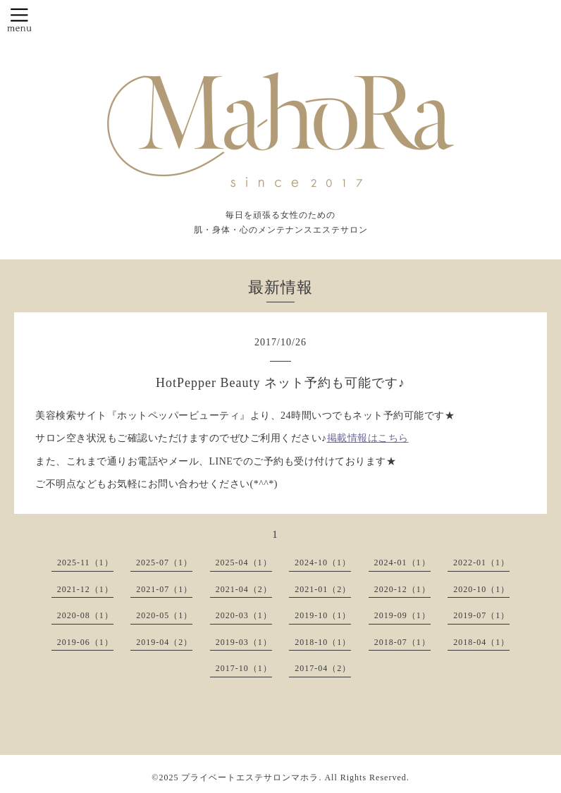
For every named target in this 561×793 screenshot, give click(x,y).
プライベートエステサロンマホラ (250, 777)
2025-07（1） (164, 562)
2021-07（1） (164, 589)
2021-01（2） (323, 589)
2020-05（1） (164, 615)
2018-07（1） (402, 642)
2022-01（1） (481, 562)
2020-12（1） (402, 589)
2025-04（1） (244, 562)
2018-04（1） (481, 642)
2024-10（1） (323, 562)
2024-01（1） (402, 562)
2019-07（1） (481, 615)
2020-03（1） (244, 615)
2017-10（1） (244, 668)
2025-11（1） (85, 562)
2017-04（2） (323, 668)
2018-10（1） (323, 642)
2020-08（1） (85, 615)
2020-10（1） (481, 589)
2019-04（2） (164, 642)
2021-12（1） (85, 589)
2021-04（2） (244, 589)
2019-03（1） (244, 642)
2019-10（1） (323, 615)
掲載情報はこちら (368, 438)
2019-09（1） (402, 615)
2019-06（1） (85, 642)
